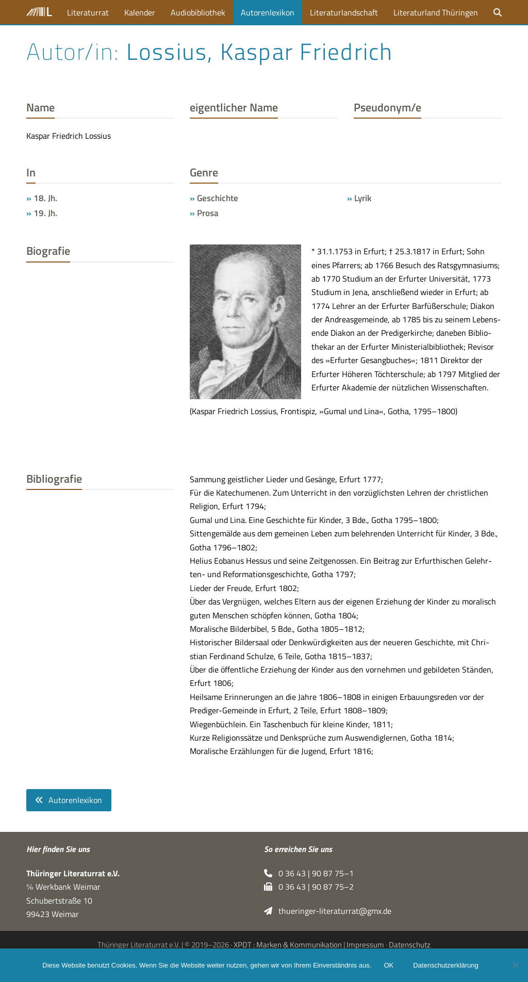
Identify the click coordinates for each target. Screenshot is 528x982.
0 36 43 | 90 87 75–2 (309, 886)
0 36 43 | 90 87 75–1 (309, 873)
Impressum (365, 945)
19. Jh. (45, 213)
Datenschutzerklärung (445, 965)
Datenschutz (410, 945)
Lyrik (362, 198)
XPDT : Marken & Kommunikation (288, 945)
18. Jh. (45, 198)
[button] (497, 12)
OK (388, 965)
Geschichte (217, 198)
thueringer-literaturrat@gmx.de (327, 911)
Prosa (208, 213)
